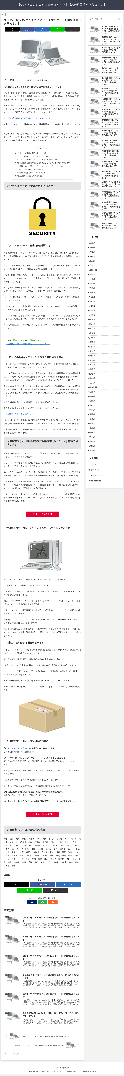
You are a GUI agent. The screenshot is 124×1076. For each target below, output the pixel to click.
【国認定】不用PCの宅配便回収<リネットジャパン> (28, 118)
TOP (56, 1069)
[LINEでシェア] (55, 29)
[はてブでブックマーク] (42, 29)
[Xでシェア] (16, 29)
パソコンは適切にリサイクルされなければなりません (39, 160)
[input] (104, 19)
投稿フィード (94, 470)
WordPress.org (95, 481)
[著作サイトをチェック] (38, 903)
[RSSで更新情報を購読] (47, 903)
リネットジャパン (11, 458)
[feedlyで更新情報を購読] (42, 903)
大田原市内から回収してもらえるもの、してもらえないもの (41, 166)
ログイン (92, 464)
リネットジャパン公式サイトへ (42, 514)
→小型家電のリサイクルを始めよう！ (20, 415)
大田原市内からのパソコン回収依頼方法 (34, 173)
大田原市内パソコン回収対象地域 (29, 177)
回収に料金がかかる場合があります (32, 170)
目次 (39, 148)
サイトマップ (64, 1069)
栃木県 (7, 875)
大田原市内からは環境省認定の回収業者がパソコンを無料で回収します (43, 163)
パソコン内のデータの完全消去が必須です (34, 156)
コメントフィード (96, 475)
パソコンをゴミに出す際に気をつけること (32, 153)
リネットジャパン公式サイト (18, 749)
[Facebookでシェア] (29, 29)
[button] (68, 29)
